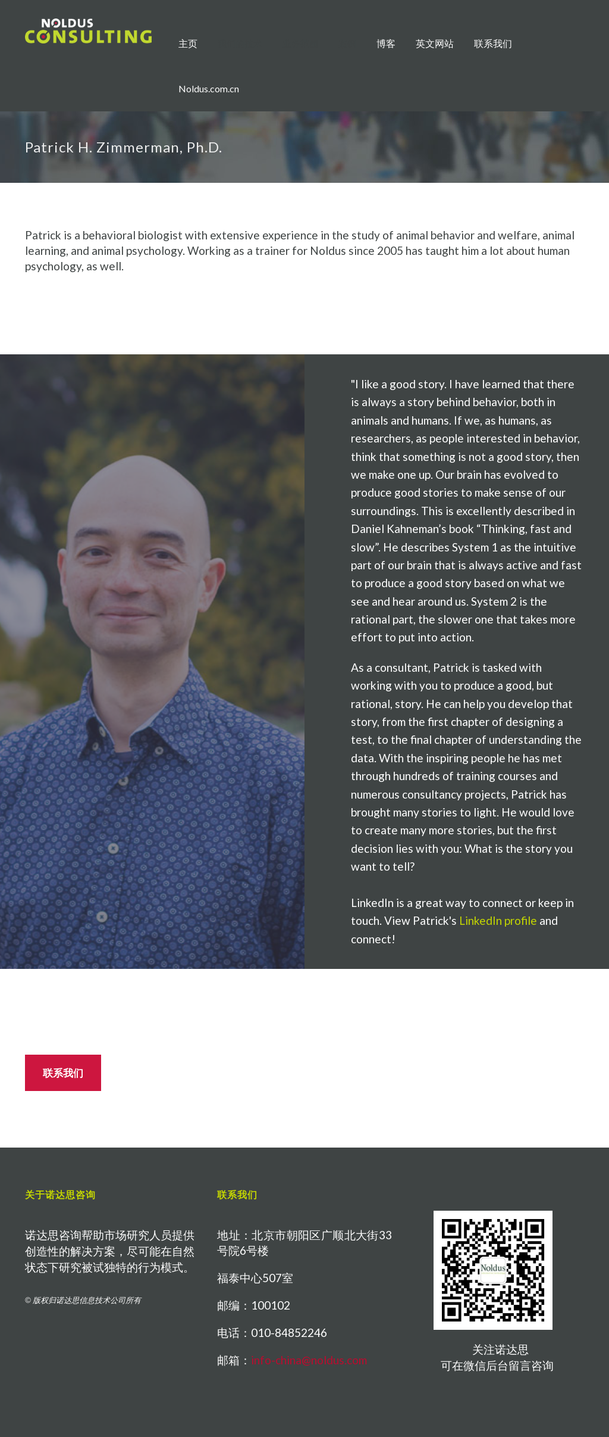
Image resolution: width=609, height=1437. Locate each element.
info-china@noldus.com (309, 1360)
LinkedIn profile (498, 920)
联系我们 (493, 43)
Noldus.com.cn (208, 88)
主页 (187, 43)
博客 (385, 43)
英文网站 (435, 43)
